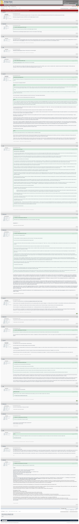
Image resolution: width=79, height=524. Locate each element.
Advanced (78, 5)
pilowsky (4, 460)
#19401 (77, 12)
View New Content (74, 6)
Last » (20, 511)
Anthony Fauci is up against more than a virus (21, 395)
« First (6, 511)
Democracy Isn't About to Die (17, 62)
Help (76, 3)
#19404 (77, 47)
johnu (3, 326)
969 (9, 511)
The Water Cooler (13, 6)
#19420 (77, 460)
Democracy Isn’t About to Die (17, 50)
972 (14, 511)
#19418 (77, 430)
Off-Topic (9, 6)
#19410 (77, 298)
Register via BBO (66, 3)
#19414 (77, 359)
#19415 (77, 386)
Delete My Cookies (10, 522)
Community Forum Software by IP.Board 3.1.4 (72, 522)
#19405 (77, 57)
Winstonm (4, 214)
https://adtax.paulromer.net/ (17, 437)
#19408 (77, 214)
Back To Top (2, 522)
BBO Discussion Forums (4, 6)
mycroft (3, 12)
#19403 (77, 36)
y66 (3, 36)
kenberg (4, 57)
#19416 (77, 404)
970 (11, 511)
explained (22, 40)
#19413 (77, 340)
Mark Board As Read (15, 522)
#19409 (77, 230)
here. (41, 31)
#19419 (77, 446)
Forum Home (6, 522)
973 (16, 511)
